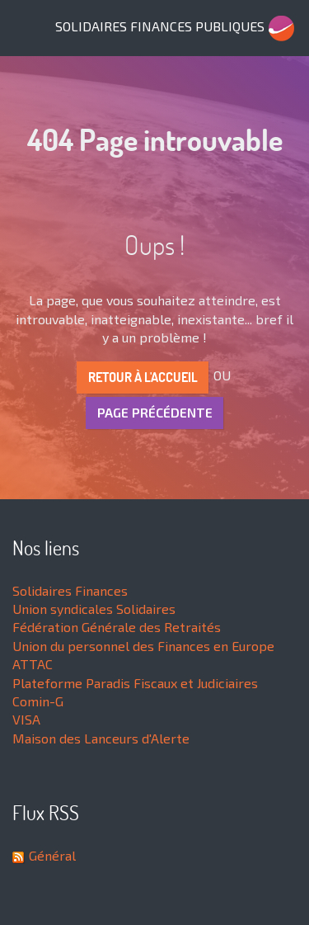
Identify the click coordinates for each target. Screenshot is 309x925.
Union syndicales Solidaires (94, 608)
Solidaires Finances (70, 590)
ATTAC (32, 664)
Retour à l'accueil (143, 377)
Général (52, 855)
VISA (26, 719)
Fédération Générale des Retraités (116, 627)
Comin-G (37, 701)
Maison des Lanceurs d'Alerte (101, 738)
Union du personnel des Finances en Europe (143, 646)
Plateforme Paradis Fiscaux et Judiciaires (135, 683)
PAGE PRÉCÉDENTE (155, 412)
